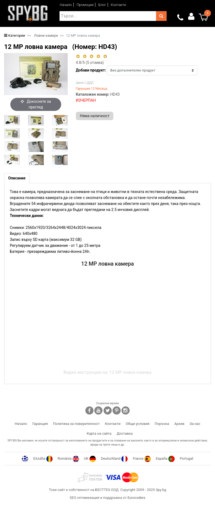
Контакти (118, 5)
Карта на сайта (99, 433)
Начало (66, 5)
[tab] (17, 178)
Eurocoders (136, 498)
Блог (102, 5)
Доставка (125, 433)
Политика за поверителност (76, 424)
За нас (195, 424)
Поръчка (162, 424)
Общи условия (137, 424)
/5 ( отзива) (90, 62)
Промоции (85, 5)
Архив (179, 424)
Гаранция (40, 424)
